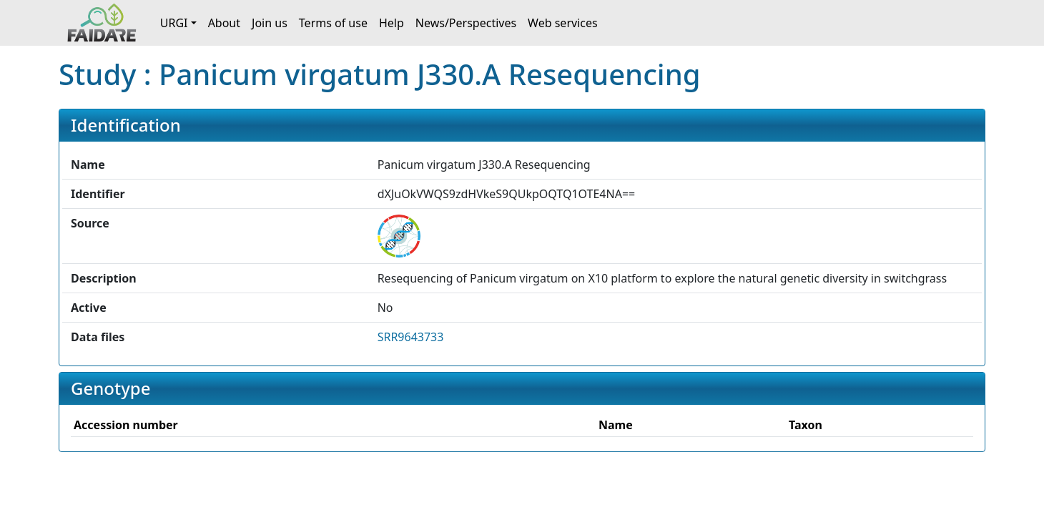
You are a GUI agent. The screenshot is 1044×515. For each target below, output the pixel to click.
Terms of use (333, 23)
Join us (269, 23)
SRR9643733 (411, 337)
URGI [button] (174, 23)
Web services (563, 23)
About (224, 23)
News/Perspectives (465, 23)
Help (391, 23)
